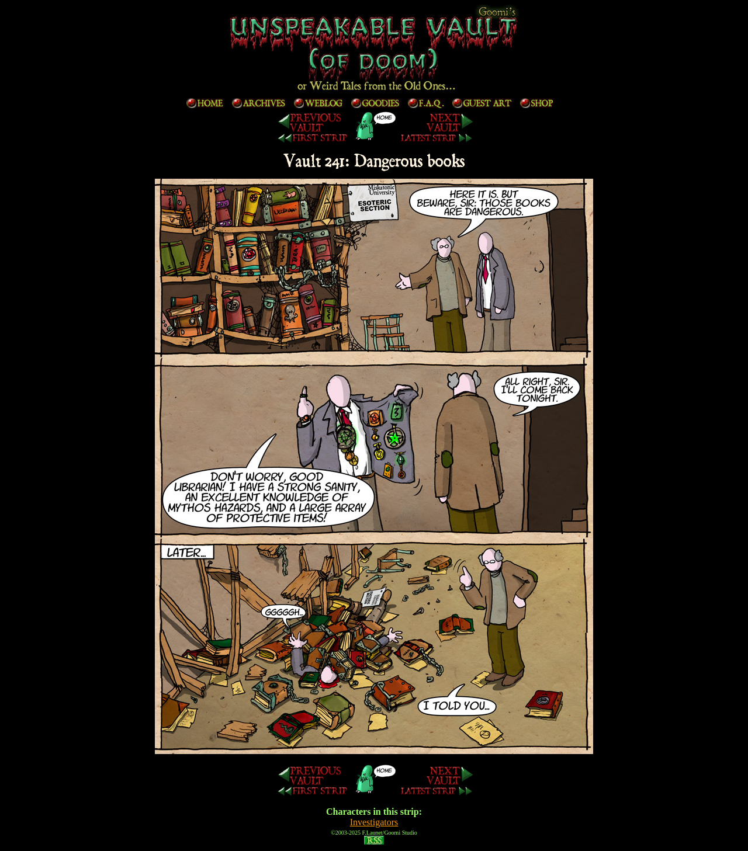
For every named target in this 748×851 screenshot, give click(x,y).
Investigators (374, 822)
